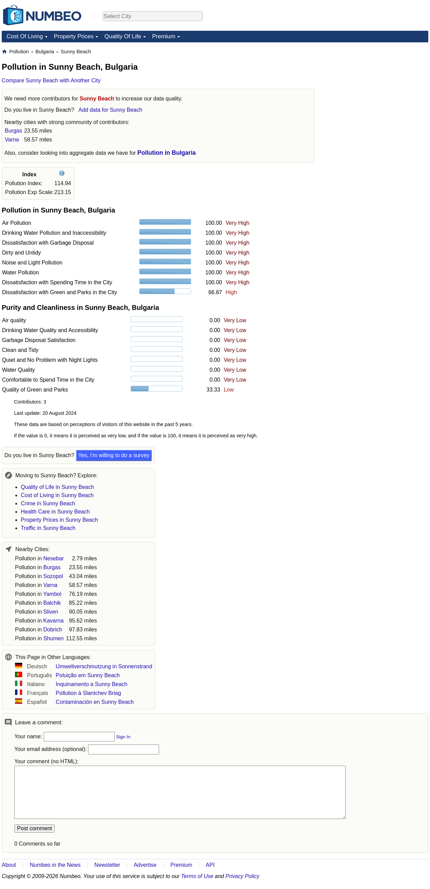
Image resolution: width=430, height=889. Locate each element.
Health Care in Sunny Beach (55, 512)
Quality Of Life (122, 36)
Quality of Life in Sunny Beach (57, 487)
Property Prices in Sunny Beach (59, 520)
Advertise (145, 865)
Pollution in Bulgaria (167, 152)
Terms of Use (197, 876)
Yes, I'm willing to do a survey (113, 455)
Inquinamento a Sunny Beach (91, 684)
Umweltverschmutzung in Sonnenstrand (104, 666)
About (9, 865)
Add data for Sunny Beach (110, 110)
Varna (12, 139)
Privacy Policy (243, 876)
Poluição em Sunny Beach (88, 675)
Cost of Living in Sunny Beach (57, 495)
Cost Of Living (24, 36)
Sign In (123, 736)
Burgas (13, 131)
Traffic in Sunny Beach (48, 528)
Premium (163, 36)
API (210, 865)
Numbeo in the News (55, 865)
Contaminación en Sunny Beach (95, 702)
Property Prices (74, 36)
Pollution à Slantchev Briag (88, 693)
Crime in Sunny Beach (48, 503)
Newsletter (107, 865)
